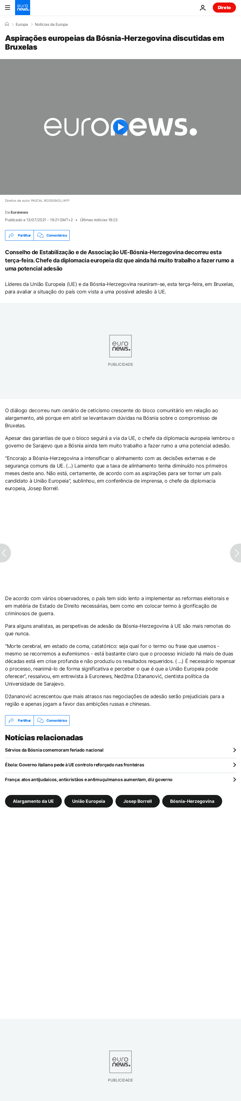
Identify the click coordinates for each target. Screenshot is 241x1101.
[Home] (7, 24)
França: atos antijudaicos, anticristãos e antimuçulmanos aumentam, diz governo (89, 779)
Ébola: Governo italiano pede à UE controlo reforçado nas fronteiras (74, 764)
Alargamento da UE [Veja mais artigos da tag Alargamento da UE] (33, 801)
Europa (22, 24)
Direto (224, 7)
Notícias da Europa (51, 24)
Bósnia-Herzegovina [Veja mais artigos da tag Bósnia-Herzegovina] (192, 801)
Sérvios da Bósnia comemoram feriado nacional (54, 750)
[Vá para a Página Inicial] (22, 7)
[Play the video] (120, 127)
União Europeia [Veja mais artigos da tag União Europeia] (88, 801)
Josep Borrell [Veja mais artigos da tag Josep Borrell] (137, 801)
